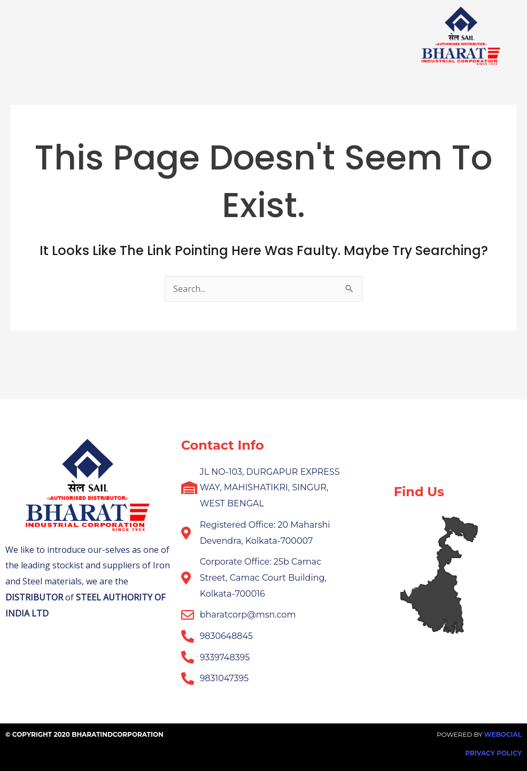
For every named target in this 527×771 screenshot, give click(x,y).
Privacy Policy (493, 753)
